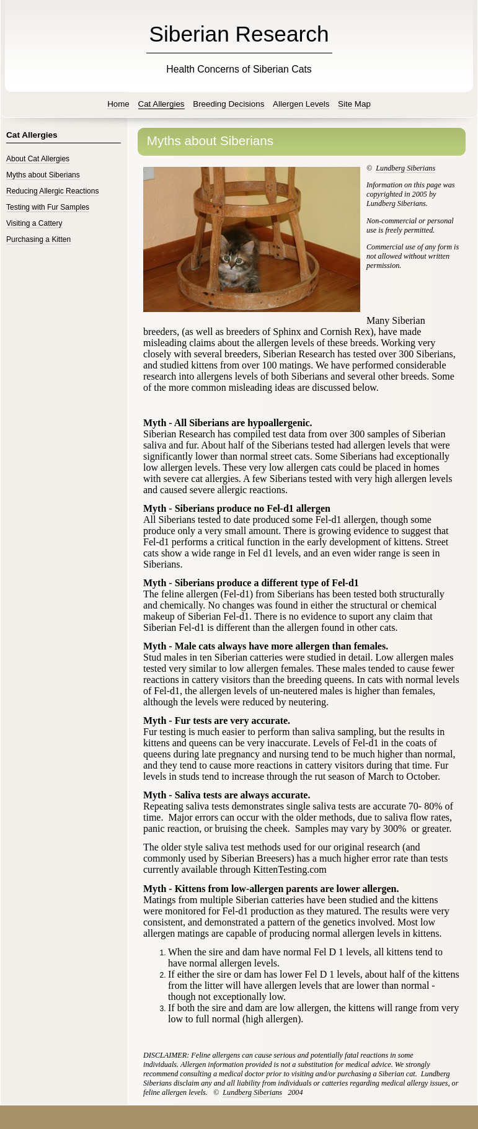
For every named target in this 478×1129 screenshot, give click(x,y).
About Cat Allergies (37, 158)
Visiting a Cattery (34, 223)
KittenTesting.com (289, 869)
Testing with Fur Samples (47, 207)
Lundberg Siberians (405, 168)
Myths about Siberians (43, 175)
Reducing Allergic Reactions (52, 191)
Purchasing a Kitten (38, 239)
